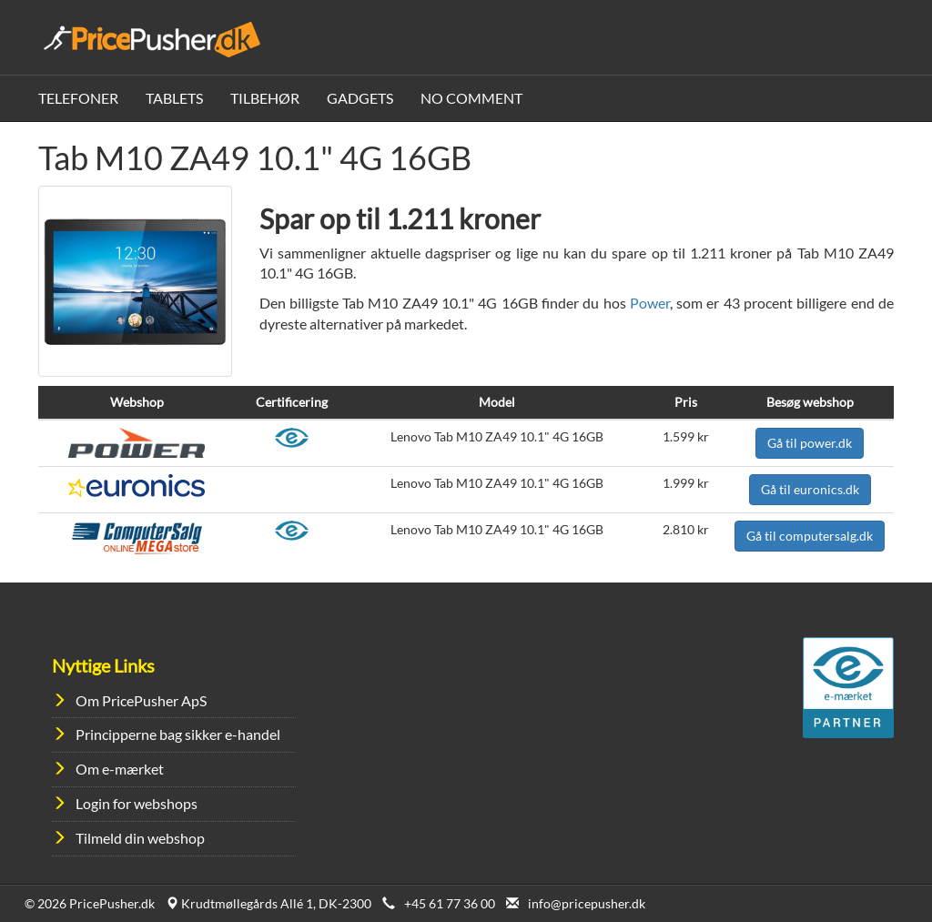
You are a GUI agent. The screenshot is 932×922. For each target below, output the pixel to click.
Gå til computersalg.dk (809, 535)
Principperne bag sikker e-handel (178, 734)
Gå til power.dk (809, 443)
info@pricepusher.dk (586, 903)
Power (650, 302)
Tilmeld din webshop (140, 837)
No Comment (471, 97)
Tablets (174, 97)
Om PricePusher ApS (141, 700)
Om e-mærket (120, 768)
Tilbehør (264, 97)
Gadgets (360, 97)
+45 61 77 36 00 (449, 903)
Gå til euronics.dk (810, 489)
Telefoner (78, 97)
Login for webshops (137, 803)
